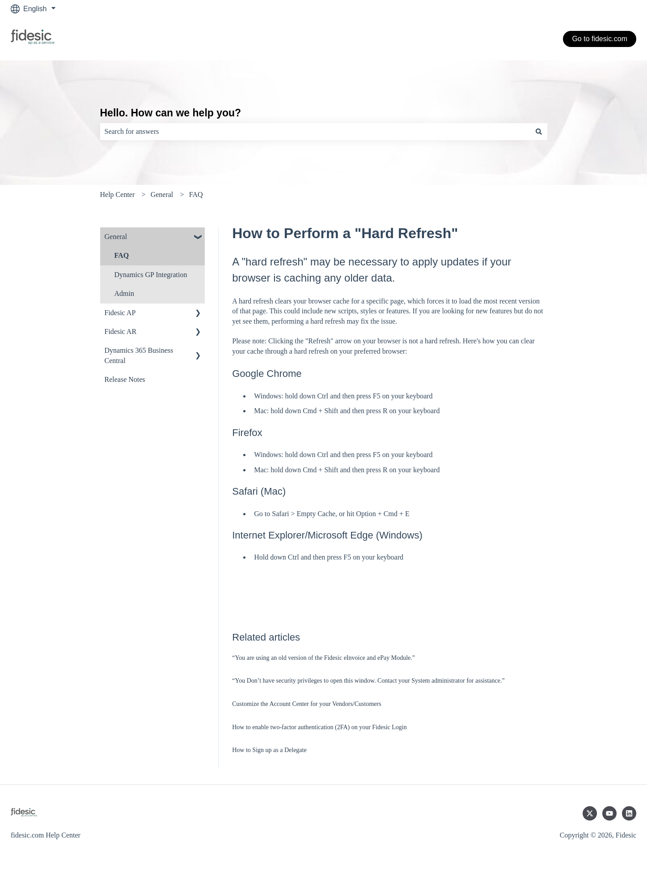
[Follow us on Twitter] (590, 813)
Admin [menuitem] (124, 293)
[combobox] (315, 131)
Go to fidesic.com (599, 39)
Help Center (117, 194)
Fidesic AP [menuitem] (120, 312)
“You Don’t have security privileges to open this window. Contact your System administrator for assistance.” (368, 680)
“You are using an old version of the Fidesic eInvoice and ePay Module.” (323, 657)
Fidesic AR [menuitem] (121, 331)
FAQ (196, 194)
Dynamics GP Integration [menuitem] (150, 274)
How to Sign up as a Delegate (269, 750)
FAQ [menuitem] (121, 255)
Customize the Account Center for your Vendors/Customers (306, 704)
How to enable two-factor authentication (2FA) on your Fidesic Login (319, 727)
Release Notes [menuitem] (125, 379)
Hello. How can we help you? (170, 113)
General (162, 194)
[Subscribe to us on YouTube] (609, 813)
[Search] (538, 131)
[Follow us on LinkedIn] (629, 813)
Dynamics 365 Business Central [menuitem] (139, 355)
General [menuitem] (116, 236)
